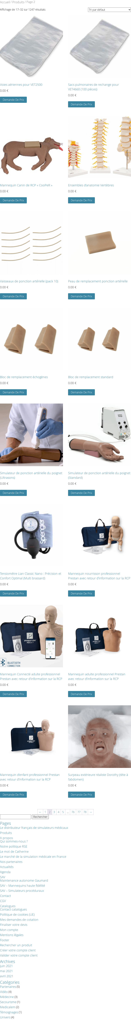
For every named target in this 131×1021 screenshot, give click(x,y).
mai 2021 (6, 971)
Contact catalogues (13, 909)
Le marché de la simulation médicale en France (33, 857)
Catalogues (7, 906)
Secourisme (8, 1002)
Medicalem (7, 1007)
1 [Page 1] (45, 812)
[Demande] (109, 9)
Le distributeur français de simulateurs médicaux (34, 828)
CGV (3, 901)
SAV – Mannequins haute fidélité (22, 885)
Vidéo (4, 992)
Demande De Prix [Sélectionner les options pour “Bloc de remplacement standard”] (81, 392)
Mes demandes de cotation (19, 920)
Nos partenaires (11, 862)
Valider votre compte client (19, 955)
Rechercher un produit (16, 945)
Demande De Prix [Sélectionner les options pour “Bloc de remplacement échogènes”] (13, 392)
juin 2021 (6, 966)
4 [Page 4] (58, 812)
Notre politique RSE (13, 846)
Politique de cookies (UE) (17, 914)
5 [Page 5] (63, 812)
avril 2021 (6, 976)
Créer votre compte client (18, 950)
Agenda (5, 872)
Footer (4, 940)
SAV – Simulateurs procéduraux (22, 891)
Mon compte (9, 930)
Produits (18, 2)
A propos (6, 838)
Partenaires (8, 987)
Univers (5, 1017)
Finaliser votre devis (13, 925)
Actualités (6, 867)
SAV (2, 877)
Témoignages (9, 1012)
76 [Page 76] (73, 812)
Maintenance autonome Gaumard (24, 880)
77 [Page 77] (79, 812)
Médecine (7, 997)
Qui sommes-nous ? (14, 841)
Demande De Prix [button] (13, 100)
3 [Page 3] (54, 812)
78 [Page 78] (84, 812)
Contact (5, 896)
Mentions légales (11, 935)
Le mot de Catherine (14, 851)
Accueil (5, 2)
